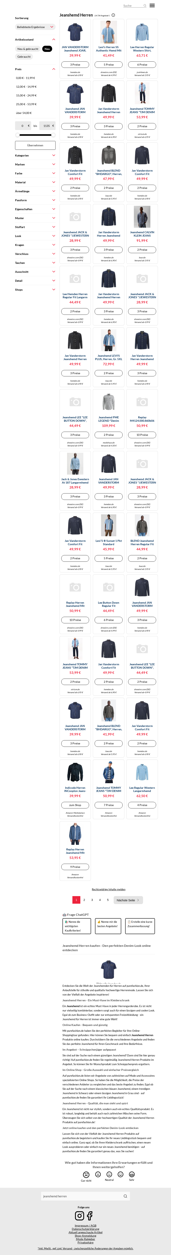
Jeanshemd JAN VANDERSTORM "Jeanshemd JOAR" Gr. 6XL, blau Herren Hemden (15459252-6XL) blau (75, 727)
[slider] (17, 135)
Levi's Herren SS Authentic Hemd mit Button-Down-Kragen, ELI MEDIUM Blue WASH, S (108, 49)
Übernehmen (35, 145)
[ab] (22, 125)
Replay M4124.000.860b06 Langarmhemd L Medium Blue (142, 419)
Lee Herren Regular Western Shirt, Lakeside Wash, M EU (142, 49)
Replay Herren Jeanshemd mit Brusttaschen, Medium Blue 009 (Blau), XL (75, 604)
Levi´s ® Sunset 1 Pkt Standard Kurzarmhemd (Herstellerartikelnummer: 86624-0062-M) (109, 542)
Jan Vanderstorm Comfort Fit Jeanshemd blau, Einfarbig (142, 172)
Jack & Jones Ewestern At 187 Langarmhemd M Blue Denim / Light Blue (75, 481)
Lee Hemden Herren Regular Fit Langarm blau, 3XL (75, 295)
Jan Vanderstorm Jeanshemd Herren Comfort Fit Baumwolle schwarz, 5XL (109, 110)
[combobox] (81, 1196)
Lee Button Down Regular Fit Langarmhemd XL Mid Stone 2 (108, 604)
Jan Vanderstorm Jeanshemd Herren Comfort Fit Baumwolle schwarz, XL (75, 357)
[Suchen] (125, 1196)
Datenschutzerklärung (85, 1229)
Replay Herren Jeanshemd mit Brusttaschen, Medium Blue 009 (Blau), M (75, 851)
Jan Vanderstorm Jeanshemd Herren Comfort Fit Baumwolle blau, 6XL (109, 295)
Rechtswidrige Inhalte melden (108, 889)
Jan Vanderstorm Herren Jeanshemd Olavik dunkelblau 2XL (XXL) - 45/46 (108, 234)
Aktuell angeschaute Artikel (86, 1232)
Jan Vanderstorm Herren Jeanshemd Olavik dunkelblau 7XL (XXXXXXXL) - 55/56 (142, 357)
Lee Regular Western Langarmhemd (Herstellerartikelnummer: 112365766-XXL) (142, 789)
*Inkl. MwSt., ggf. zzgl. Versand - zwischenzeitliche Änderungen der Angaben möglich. (85, 1248)
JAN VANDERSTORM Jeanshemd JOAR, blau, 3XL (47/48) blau (75, 49)
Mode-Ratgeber (85, 1239)
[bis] (46, 125)
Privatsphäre (85, 1242)
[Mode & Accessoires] (26, 5)
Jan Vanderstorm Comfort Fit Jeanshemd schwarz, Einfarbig (75, 172)
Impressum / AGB (85, 1225)
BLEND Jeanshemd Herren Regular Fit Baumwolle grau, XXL (142, 542)
